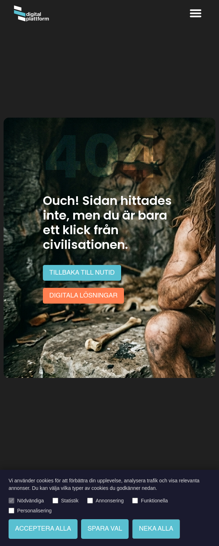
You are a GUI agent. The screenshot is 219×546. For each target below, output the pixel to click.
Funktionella (154, 500)
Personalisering (34, 510)
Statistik (70, 500)
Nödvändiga (30, 500)
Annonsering (110, 500)
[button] (195, 13)
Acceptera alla (43, 529)
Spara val (105, 529)
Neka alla (156, 529)
